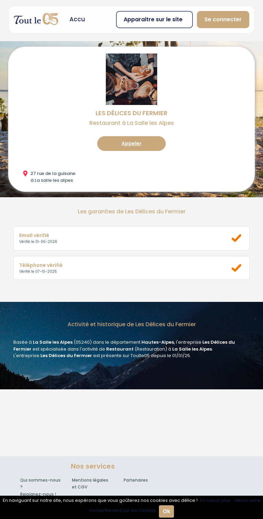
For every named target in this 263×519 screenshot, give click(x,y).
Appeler (131, 143)
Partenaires (136, 480)
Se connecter (223, 19)
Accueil (80, 19)
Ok (166, 511)
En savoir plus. (215, 500)
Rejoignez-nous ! (38, 494)
